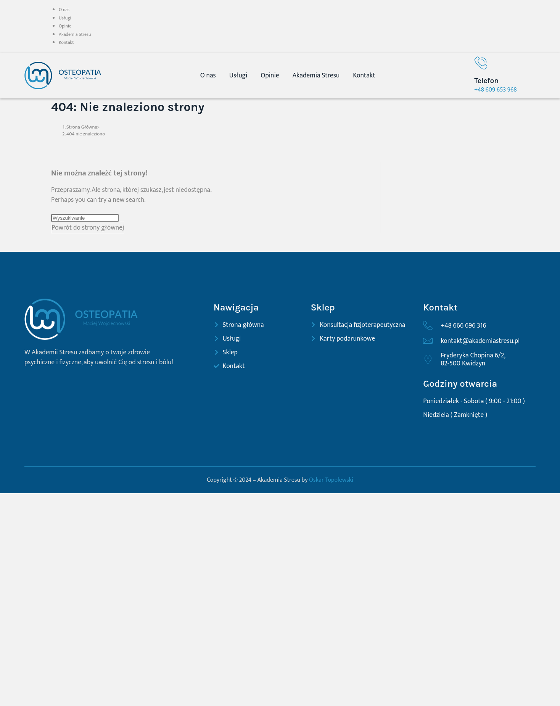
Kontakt (66, 42)
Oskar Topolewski (331, 480)
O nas (64, 9)
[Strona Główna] (81, 127)
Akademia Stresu (75, 34)
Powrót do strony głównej (87, 227)
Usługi (65, 18)
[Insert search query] (85, 218)
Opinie (65, 26)
